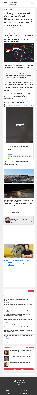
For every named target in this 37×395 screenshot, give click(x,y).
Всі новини (31, 290)
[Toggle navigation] (32, 3)
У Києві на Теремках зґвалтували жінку (13, 341)
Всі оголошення (30, 347)
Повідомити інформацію (18, 369)
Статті (7, 392)
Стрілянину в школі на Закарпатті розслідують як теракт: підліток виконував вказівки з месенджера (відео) (17, 325)
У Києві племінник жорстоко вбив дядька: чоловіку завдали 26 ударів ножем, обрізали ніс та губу (18, 320)
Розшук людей (23, 393)
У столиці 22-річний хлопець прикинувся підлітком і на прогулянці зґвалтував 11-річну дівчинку (17, 315)
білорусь (7, 212)
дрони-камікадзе (16, 212)
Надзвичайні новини (18, 27)
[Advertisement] (19, 234)
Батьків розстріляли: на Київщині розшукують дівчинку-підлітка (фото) (21, 351)
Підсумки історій (24, 392)
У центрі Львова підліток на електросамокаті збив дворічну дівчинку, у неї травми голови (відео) (18, 305)
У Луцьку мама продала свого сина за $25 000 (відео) (16, 310)
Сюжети (8, 393)
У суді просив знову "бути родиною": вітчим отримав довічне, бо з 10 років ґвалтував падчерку (18, 336)
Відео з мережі (23, 390)
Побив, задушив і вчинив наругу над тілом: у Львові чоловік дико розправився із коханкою (18, 294)
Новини (10, 9)
